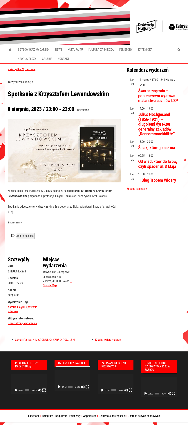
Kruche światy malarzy (108, 340)
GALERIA (47, 59)
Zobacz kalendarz (136, 189)
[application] (29, 384)
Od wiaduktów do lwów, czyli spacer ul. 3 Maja (157, 164)
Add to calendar (25, 236)
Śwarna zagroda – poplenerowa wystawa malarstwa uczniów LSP (158, 95)
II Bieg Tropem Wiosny (157, 180)
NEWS (58, 49)
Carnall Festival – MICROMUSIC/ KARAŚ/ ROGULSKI (45, 340)
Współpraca (89, 416)
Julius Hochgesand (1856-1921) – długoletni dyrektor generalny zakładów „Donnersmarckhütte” (156, 124)
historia (12, 307)
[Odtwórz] (16, 390)
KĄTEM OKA (145, 49)
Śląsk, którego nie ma (156, 147)
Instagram (47, 416)
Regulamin (61, 416)
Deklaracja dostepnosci (112, 416)
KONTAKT (63, 59)
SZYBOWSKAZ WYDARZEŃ (34, 49)
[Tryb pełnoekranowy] (44, 390)
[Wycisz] (40, 390)
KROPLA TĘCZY (27, 59)
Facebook (33, 416)
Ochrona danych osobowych (144, 416)
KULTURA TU (75, 49)
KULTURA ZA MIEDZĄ (101, 49)
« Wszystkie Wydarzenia (21, 69)
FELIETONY (126, 49)
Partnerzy (75, 416)
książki (21, 307)
